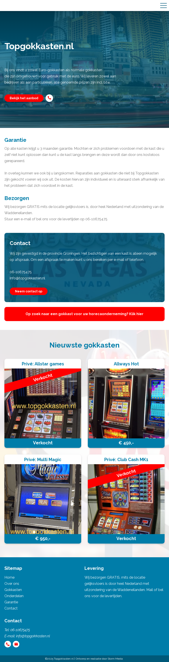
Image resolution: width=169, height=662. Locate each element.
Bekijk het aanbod (24, 98)
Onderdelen (14, 596)
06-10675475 (21, 272)
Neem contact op (28, 291)
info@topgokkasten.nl (27, 278)
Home (9, 577)
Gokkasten (13, 590)
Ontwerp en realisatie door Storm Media (99, 658)
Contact (11, 608)
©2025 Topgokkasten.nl (59, 658)
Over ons (11, 584)
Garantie (11, 602)
